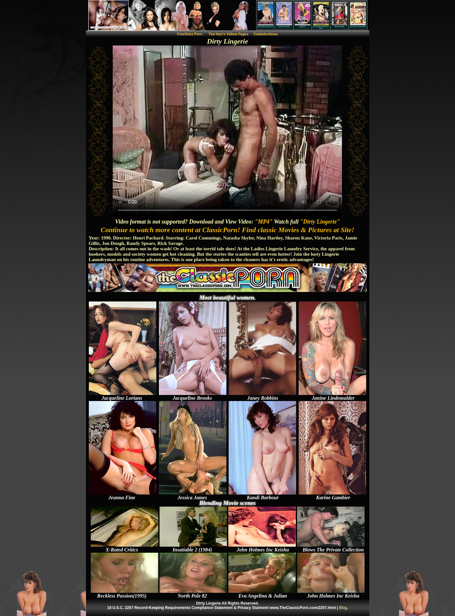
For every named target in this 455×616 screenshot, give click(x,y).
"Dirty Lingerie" (320, 221)
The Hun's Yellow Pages (228, 34)
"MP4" (264, 221)
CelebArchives (265, 34)
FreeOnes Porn (189, 34)
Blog (343, 608)
